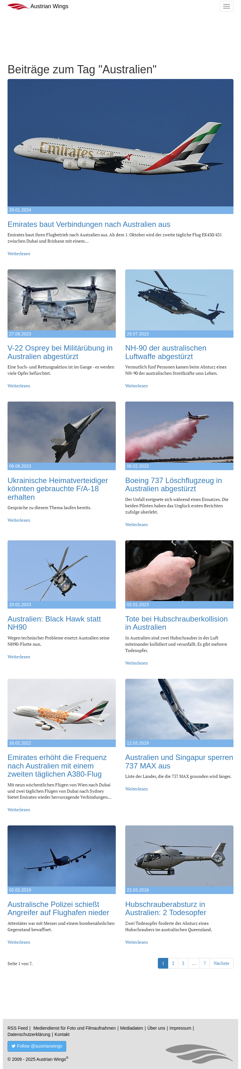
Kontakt (62, 1034)
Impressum (180, 1028)
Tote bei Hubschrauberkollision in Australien (176, 623)
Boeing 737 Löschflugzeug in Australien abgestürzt (173, 484)
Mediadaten (131, 1028)
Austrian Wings (38, 6)
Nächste (221, 963)
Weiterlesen (19, 253)
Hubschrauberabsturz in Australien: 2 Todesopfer (165, 908)
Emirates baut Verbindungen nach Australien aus (89, 224)
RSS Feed (18, 1028)
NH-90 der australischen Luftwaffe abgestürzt (165, 352)
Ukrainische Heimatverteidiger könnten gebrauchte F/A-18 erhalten (58, 488)
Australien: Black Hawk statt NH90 (54, 623)
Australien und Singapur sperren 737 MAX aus (179, 761)
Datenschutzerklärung (29, 1034)
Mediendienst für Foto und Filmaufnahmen (74, 1028)
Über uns (156, 1028)
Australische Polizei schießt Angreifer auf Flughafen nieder (58, 908)
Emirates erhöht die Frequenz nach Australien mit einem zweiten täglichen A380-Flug (57, 765)
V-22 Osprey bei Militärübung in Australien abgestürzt (60, 352)
